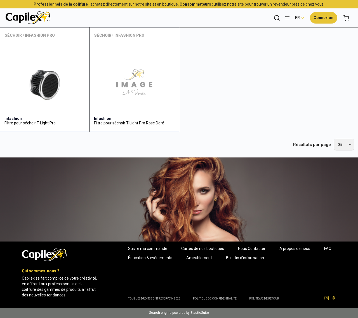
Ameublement (199, 258)
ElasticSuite (199, 313)
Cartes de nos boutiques (202, 248)
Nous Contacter (251, 248)
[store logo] (28, 17)
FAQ (327, 248)
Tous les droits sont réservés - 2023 (154, 298)
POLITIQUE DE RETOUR (264, 298)
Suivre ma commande (147, 248)
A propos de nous (294, 248)
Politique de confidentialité (215, 298)
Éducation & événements (150, 258)
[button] (299, 17)
